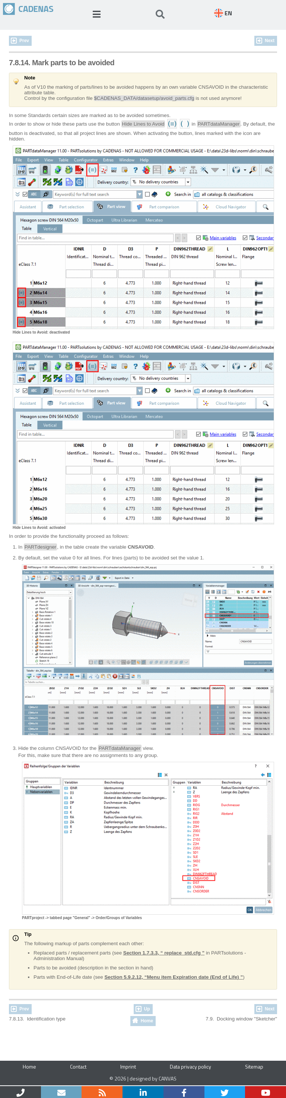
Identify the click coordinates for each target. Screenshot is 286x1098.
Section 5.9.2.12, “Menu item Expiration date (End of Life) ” (173, 977)
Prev (24, 40)
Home (147, 1020)
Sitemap (254, 1066)
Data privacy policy (190, 1066)
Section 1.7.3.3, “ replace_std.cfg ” (164, 953)
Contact (78, 1066)
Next (269, 40)
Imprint (128, 1066)
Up (147, 1009)
